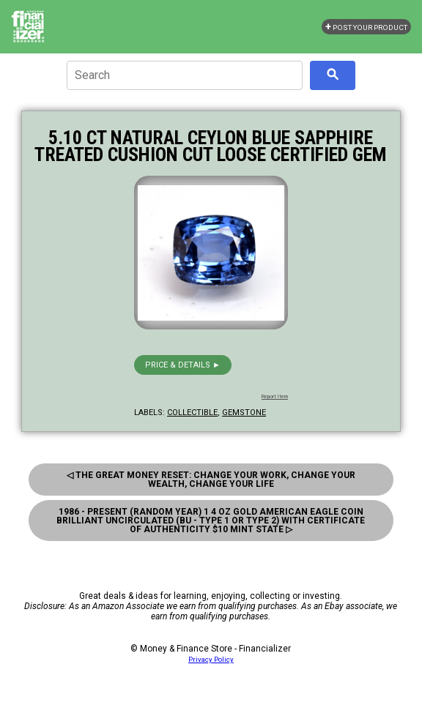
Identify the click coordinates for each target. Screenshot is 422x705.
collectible (192, 412)
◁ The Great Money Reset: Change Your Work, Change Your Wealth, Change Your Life (211, 479)
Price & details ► (183, 365)
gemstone (244, 412)
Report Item (275, 397)
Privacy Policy (211, 659)
